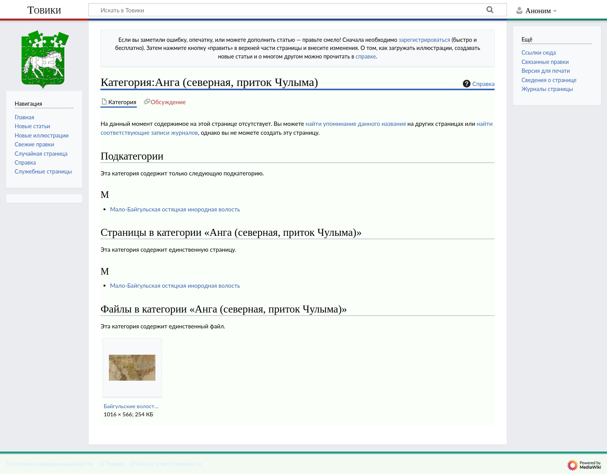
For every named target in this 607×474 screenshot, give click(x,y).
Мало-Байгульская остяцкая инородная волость (175, 209)
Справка (478, 84)
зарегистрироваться (424, 39)
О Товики (111, 463)
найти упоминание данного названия (355, 123)
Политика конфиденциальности (49, 463)
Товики (44, 10)
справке (366, 56)
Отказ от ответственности (165, 463)
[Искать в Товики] (298, 9)
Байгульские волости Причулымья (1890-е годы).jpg (131, 406)
